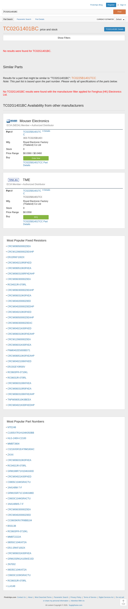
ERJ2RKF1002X (16, 257)
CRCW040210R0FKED (19, 262)
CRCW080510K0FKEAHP (21, 356)
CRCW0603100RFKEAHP (21, 273)
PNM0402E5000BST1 (19, 350)
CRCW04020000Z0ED (19, 301)
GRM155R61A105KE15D (21, 559)
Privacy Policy (75, 597)
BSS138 (12, 526)
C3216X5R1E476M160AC (21, 449)
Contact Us (21, 597)
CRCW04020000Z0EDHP (21, 306)
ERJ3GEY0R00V (16, 367)
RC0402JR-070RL (17, 284)
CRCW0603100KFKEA (19, 383)
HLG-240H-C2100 (17, 438)
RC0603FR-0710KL (18, 372)
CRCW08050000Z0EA (19, 246)
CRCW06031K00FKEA (19, 345)
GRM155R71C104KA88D (21, 493)
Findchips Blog (96, 5)
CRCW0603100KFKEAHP (21, 394)
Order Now (36, 158)
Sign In (123, 5)
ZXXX (11, 454)
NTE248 (12, 427)
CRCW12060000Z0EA (19, 339)
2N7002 (12, 564)
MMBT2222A (14, 537)
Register (111, 5)
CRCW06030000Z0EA (19, 279)
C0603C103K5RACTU (19, 575)
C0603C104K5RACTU (19, 498)
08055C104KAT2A (17, 542)
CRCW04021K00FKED (19, 328)
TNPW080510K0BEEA (19, 399)
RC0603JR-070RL (17, 377)
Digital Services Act (106, 597)
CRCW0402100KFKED (19, 361)
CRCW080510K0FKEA (19, 268)
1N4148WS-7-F (16, 504)
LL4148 (11, 586)
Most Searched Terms (43, 597)
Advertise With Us (77, 601)
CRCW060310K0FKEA (19, 295)
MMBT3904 (13, 444)
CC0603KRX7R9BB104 (20, 520)
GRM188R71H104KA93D (21, 471)
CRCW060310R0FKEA (19, 388)
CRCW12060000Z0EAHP (21, 252)
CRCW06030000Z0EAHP (21, 290)
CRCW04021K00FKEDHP (21, 405)
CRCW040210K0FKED (19, 312)
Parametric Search (61, 597)
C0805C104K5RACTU (19, 482)
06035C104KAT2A (17, 569)
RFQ (36, 217)
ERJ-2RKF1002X (16, 548)
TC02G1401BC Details (114, 29)
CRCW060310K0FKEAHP (21, 334)
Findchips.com (4, 4)
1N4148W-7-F (15, 487)
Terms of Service (90, 597)
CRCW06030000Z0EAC (20, 323)
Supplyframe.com (75, 605)
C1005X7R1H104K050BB (21, 433)
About (30, 597)
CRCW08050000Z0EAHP (21, 317)
